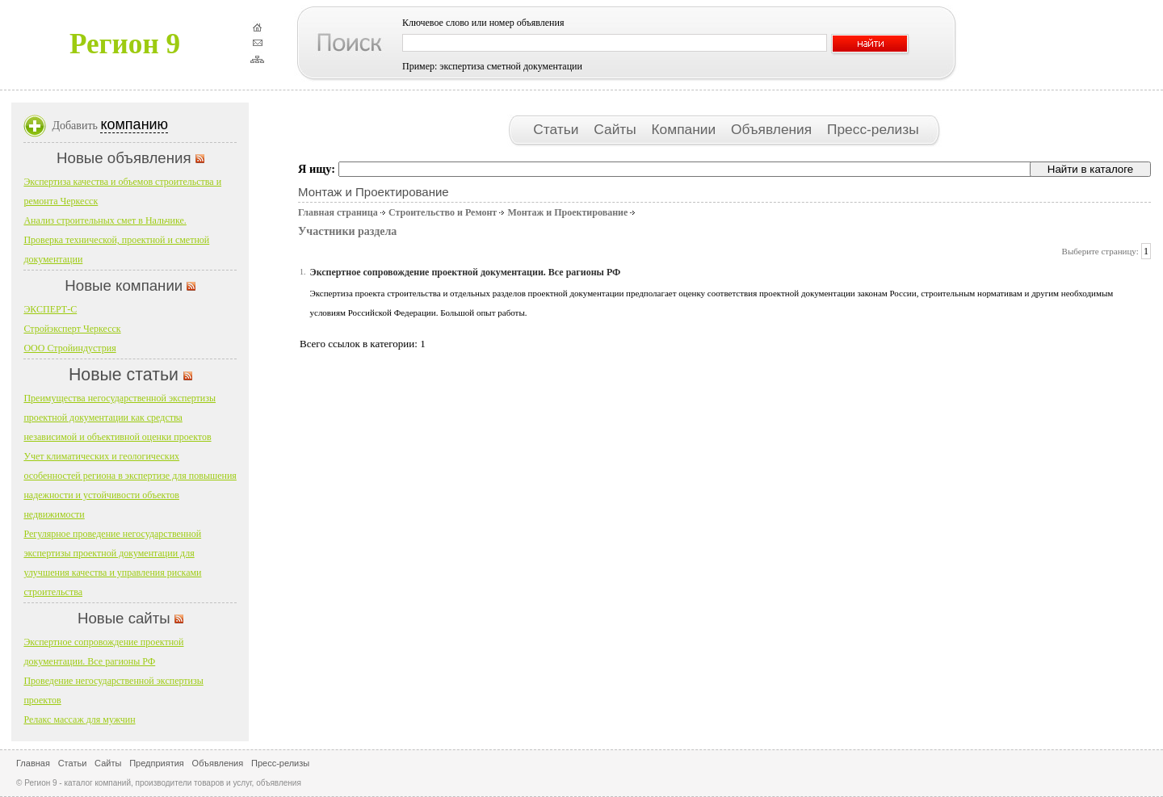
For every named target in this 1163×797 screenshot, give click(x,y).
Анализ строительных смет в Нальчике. (104, 220)
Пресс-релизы (873, 129)
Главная (33, 763)
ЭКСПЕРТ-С (50, 309)
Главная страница (338, 212)
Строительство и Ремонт (442, 212)
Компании (686, 129)
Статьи (557, 129)
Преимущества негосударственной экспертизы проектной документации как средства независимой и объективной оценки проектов (119, 417)
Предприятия (156, 763)
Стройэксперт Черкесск (71, 328)
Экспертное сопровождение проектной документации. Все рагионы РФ (465, 272)
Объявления (773, 129)
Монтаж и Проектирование (567, 212)
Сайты (617, 129)
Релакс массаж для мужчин (79, 719)
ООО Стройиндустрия (69, 348)
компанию (134, 124)
